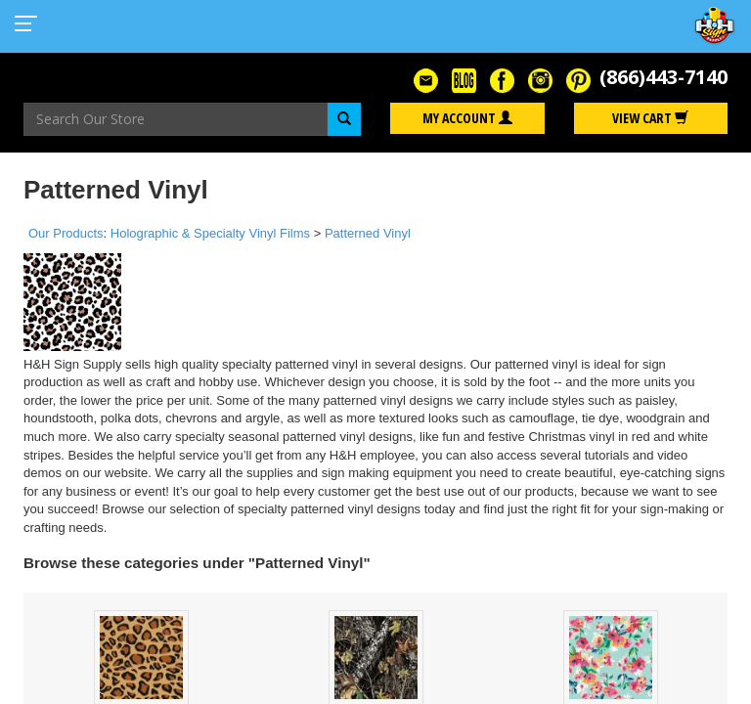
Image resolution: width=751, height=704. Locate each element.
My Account (467, 118)
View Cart (650, 118)
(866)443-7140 (663, 77)
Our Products (66, 233)
